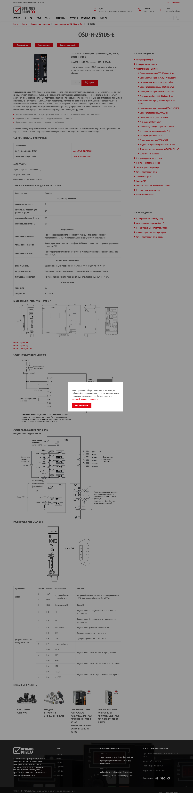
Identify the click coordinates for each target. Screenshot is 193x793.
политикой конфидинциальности (85, 399)
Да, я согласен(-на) (81, 405)
